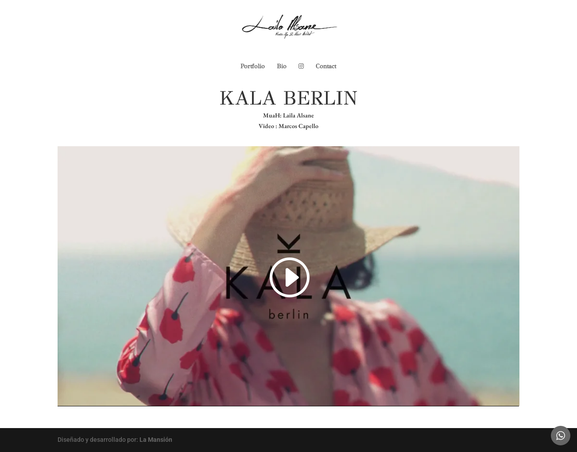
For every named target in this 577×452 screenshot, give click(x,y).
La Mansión (155, 439)
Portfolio (252, 66)
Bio (282, 66)
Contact (326, 66)
